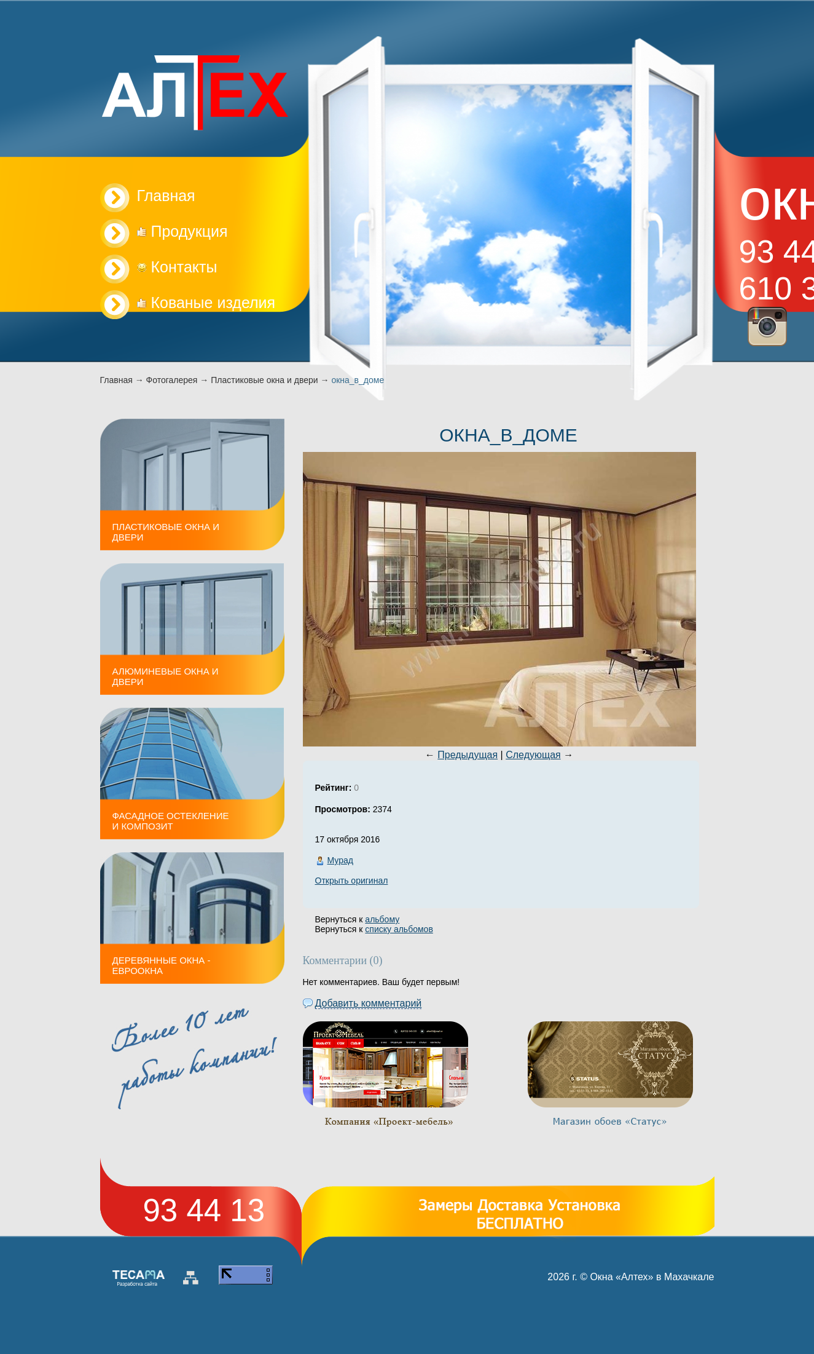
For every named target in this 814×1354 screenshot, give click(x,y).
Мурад (340, 860)
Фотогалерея (172, 380)
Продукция (182, 231)
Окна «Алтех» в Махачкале (652, 1277)
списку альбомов (398, 929)
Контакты (177, 266)
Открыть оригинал (351, 880)
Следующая (533, 755)
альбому (382, 919)
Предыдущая (467, 755)
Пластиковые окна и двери (264, 380)
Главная (116, 380)
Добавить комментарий (368, 1003)
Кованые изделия (206, 302)
